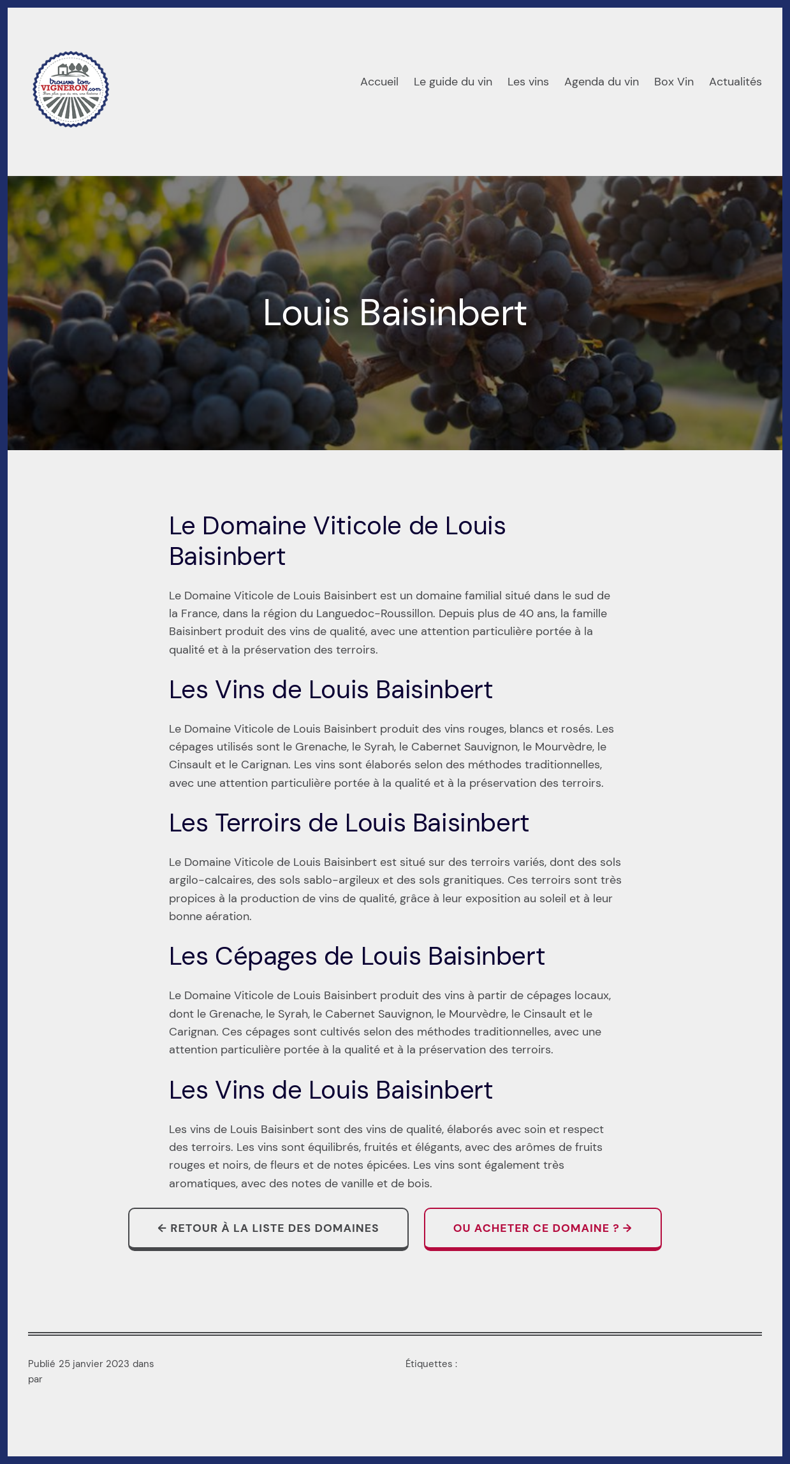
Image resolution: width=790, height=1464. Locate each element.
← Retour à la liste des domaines (268, 1227)
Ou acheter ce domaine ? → (543, 1227)
